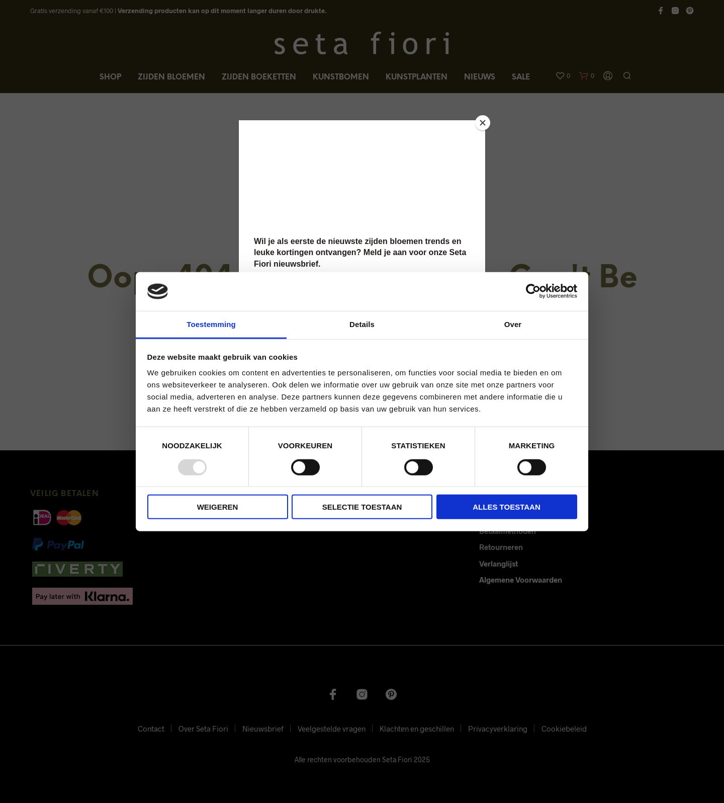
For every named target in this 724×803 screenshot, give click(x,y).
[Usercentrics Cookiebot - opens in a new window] (533, 291)
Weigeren (217, 507)
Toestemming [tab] (211, 324)
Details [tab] (362, 324)
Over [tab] (513, 324)
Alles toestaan (506, 507)
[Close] (482, 122)
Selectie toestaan (362, 507)
